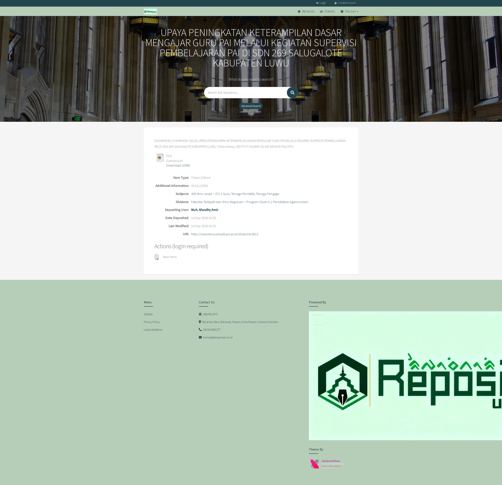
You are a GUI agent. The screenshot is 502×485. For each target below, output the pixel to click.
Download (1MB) (178, 165)
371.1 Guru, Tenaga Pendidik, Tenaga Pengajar (247, 194)
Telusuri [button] (349, 11)
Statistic (327, 11)
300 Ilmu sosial (201, 194)
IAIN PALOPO (208, 314)
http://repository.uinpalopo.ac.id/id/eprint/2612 (224, 234)
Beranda (306, 11)
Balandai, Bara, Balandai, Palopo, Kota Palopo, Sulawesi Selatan (238, 322)
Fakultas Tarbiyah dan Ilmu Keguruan (217, 202)
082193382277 (210, 329)
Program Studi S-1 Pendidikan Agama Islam (277, 202)
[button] (156, 257)
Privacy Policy (152, 322)
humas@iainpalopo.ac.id (215, 337)
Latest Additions (153, 329)
